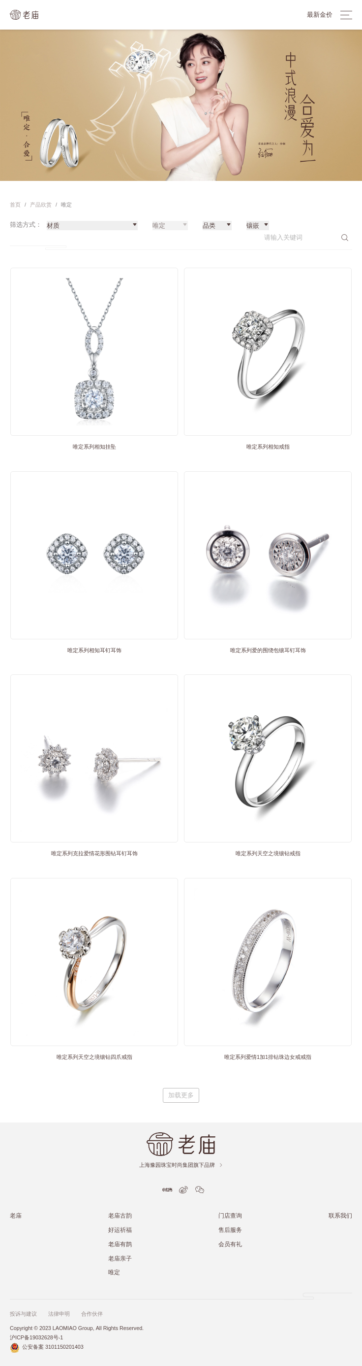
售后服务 (230, 1230)
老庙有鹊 (120, 1244)
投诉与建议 (23, 1314)
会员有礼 (230, 1244)
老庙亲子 (120, 1258)
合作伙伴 (92, 1314)
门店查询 (230, 1215)
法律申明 (59, 1314)
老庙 (16, 1215)
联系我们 (340, 1215)
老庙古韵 (120, 1215)
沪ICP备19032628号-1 (36, 1337)
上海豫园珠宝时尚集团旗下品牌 (181, 1165)
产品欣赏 (41, 205)
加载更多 (181, 1095)
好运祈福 (120, 1230)
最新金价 (319, 14)
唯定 (114, 1272)
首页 (15, 205)
